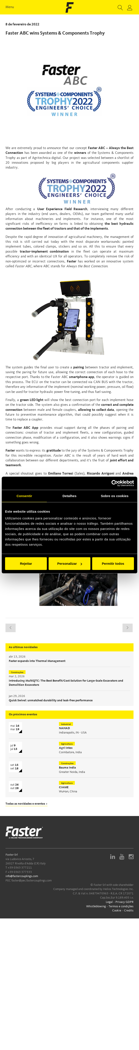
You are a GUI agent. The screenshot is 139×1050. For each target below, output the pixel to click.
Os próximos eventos (23, 714)
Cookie (116, 910)
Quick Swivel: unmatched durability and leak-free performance (51, 700)
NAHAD (64, 728)
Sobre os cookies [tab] (114, 496)
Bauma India (67, 767)
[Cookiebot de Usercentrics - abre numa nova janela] (114, 483)
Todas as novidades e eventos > (26, 803)
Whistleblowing (96, 906)
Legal (109, 902)
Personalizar (69, 563)
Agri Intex (66, 747)
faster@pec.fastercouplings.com (31, 880)
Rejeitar (26, 563)
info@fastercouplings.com (21, 876)
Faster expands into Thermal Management (37, 661)
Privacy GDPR (124, 902)
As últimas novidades (23, 647)
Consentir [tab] (24, 496)
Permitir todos (113, 563)
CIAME (63, 787)
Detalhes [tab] (69, 496)
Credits (129, 910)
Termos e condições (121, 906)
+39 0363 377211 (20, 867)
